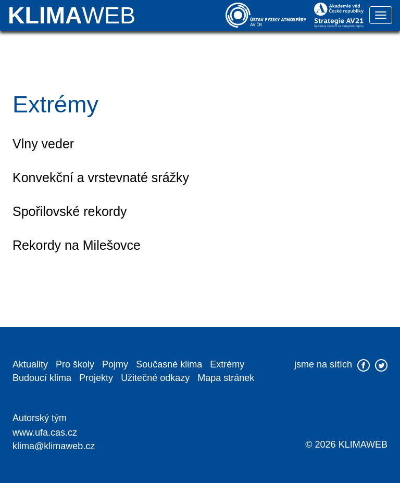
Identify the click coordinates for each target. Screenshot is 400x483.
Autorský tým (39, 418)
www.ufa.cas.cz (44, 432)
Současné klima (169, 364)
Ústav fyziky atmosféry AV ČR (266, 15)
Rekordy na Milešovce (76, 245)
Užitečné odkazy (155, 378)
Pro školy (75, 364)
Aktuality (30, 364)
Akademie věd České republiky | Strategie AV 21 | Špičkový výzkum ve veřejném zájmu (339, 15)
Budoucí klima (41, 378)
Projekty (96, 378)
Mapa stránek (225, 378)
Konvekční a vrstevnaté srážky (100, 177)
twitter (381, 365)
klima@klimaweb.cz (53, 446)
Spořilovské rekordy (69, 211)
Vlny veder (43, 143)
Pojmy (115, 364)
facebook (363, 365)
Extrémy (227, 364)
